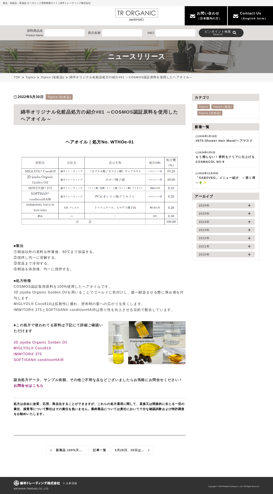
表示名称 (94, 33)
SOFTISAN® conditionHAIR (39, 360)
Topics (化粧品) (52, 77)
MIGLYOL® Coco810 (32, 348)
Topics (31, 77)
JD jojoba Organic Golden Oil (40, 342)
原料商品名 (34, 33)
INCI (151, 33)
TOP (17, 77)
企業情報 (70, 483)
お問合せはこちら (29, 385)
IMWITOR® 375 (28, 354)
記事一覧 (99, 450)
